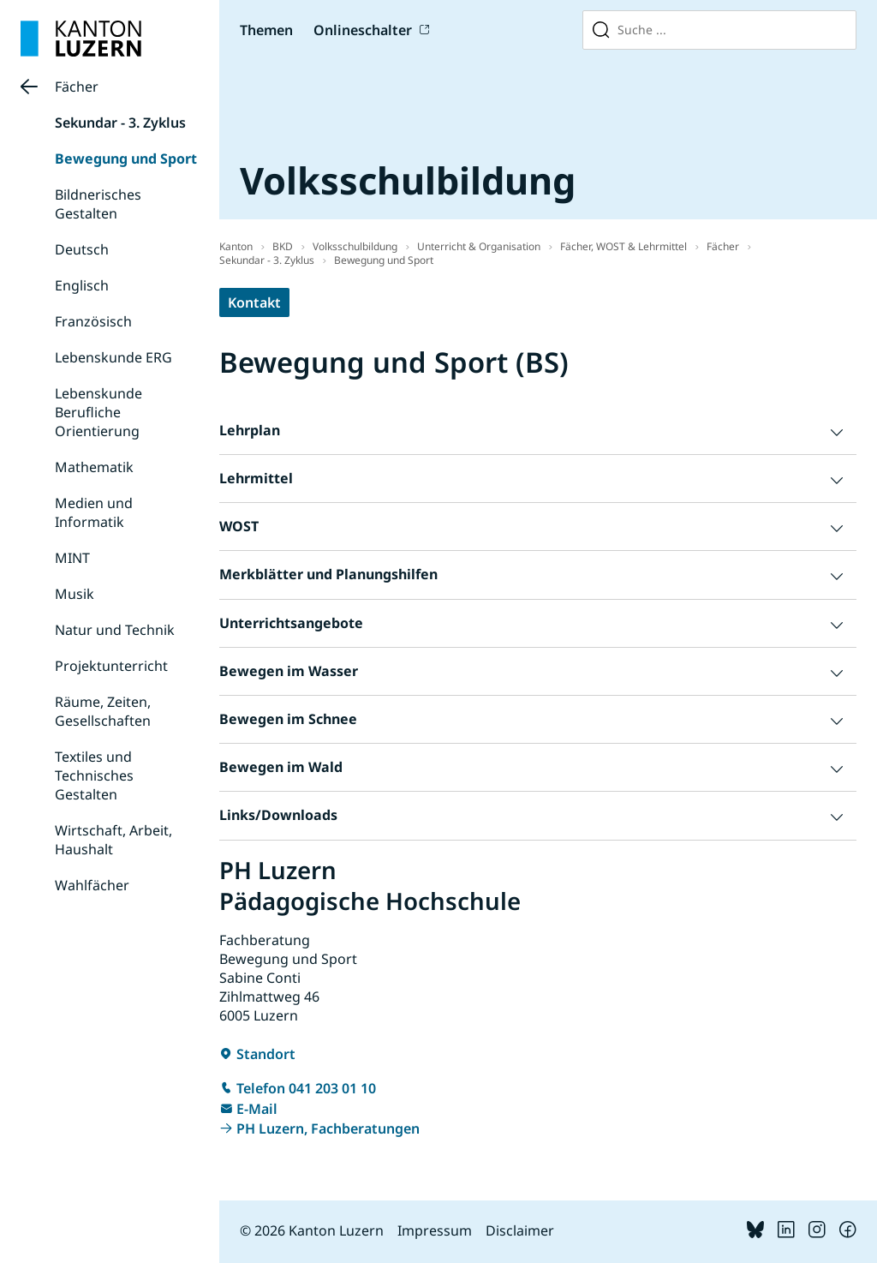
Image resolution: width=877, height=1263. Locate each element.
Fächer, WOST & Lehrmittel (623, 246)
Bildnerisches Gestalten (98, 204)
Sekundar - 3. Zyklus (120, 122)
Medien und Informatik (94, 512)
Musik (74, 593)
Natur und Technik (115, 629)
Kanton (236, 246)
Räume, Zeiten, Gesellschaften (103, 711)
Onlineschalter (362, 30)
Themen (266, 30)
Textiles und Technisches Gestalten (94, 775)
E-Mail (256, 1108)
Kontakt (254, 302)
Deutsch (82, 249)
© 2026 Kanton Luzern (312, 1230)
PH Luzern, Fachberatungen (328, 1128)
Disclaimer (520, 1230)
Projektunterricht (111, 665)
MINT (72, 557)
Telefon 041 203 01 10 (306, 1088)
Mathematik (94, 467)
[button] (537, 430)
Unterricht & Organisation (478, 246)
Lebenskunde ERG (113, 357)
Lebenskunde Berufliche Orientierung (98, 412)
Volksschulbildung (355, 246)
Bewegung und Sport (126, 158)
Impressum (434, 1230)
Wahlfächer (92, 885)
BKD (282, 246)
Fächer (76, 86)
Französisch (93, 321)
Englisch (82, 285)
